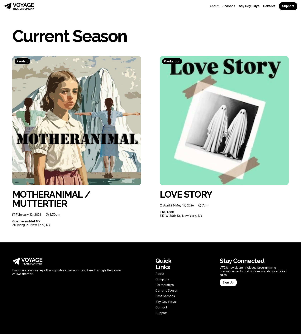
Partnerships (164, 285)
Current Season (166, 290)
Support (161, 313)
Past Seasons (165, 296)
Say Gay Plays (165, 302)
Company (162, 279)
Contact (161, 307)
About (159, 274)
